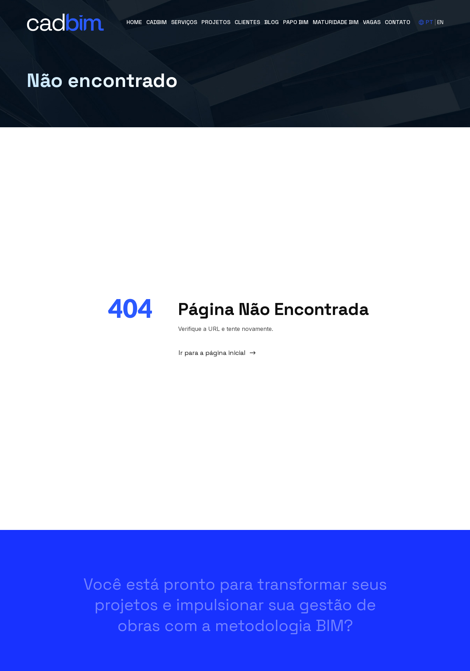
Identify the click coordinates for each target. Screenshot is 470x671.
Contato (397, 22)
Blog (271, 22)
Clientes (247, 22)
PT (429, 22)
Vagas (372, 22)
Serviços (184, 22)
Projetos (215, 22)
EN (440, 22)
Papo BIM (296, 22)
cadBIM (156, 22)
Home (134, 22)
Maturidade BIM (336, 22)
